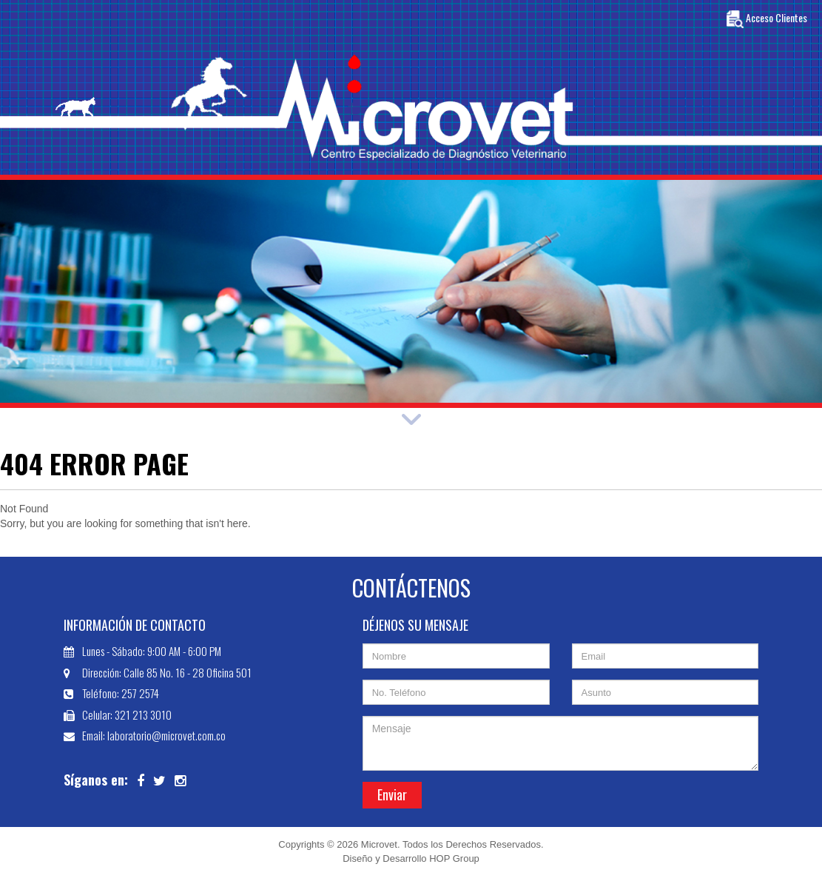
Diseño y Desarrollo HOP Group (411, 858)
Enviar (392, 794)
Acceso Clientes (767, 19)
